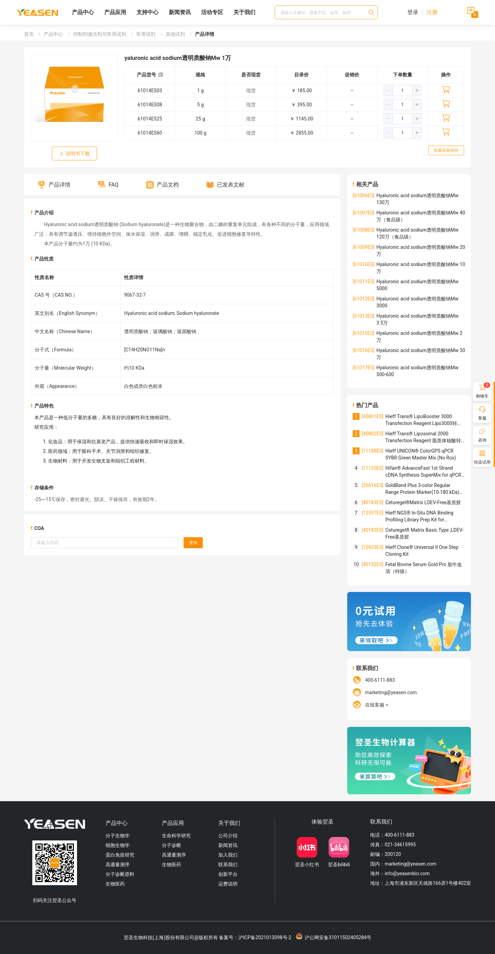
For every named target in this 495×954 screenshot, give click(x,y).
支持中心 (147, 12)
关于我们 (244, 12)
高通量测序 (118, 864)
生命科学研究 (176, 835)
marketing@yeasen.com (391, 692)
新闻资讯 (180, 12)
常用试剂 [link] (146, 34)
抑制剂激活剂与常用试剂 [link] (100, 34)
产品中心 (83, 12)
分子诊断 (171, 845)
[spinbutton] (402, 90)
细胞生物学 (118, 845)
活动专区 (212, 12)
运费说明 (228, 884)
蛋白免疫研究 (120, 855)
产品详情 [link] (204, 34)
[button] (388, 90)
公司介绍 (228, 835)
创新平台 (228, 874)
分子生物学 (118, 835)
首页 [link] (29, 34)
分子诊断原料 (120, 874)
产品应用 (115, 12)
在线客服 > (376, 705)
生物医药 (115, 884)
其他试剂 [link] (176, 34)
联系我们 (228, 864)
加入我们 (228, 855)
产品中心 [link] (54, 34)
